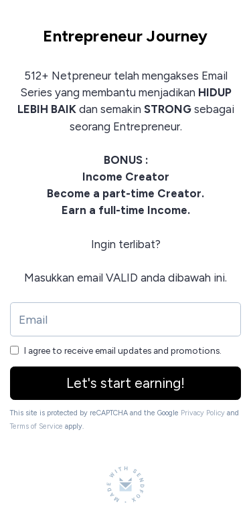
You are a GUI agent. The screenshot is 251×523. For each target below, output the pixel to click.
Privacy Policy (203, 413)
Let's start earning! (125, 383)
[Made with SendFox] (125, 484)
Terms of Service (36, 426)
